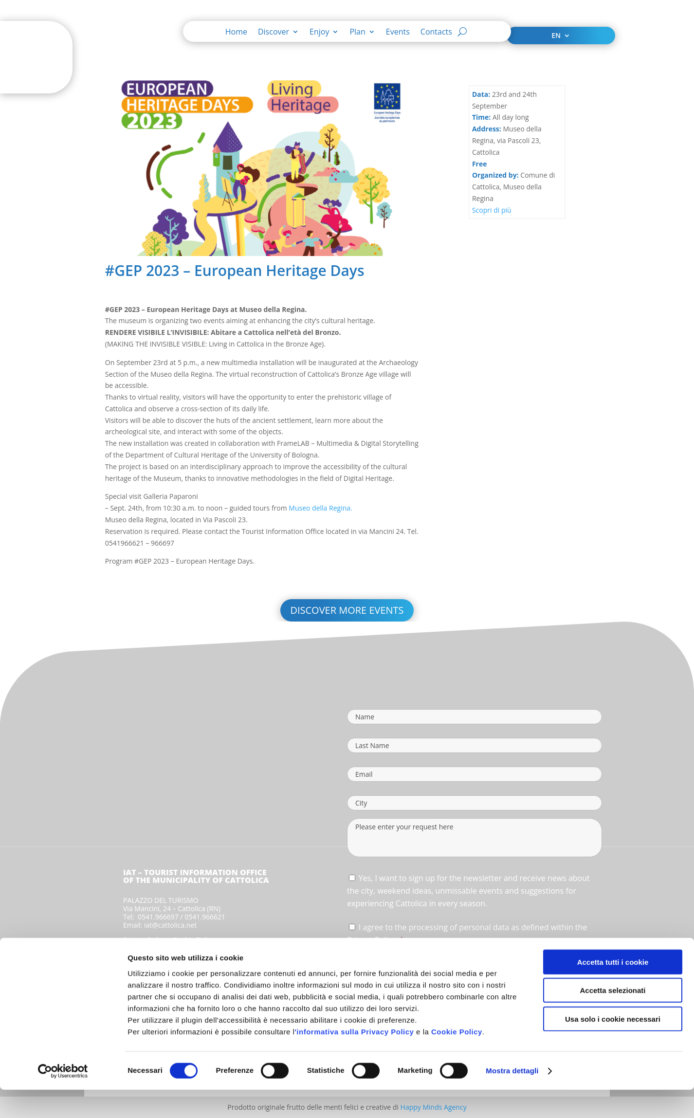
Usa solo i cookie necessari (612, 1047)
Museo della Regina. (320, 508)
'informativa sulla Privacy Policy (354, 1059)
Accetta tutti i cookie (613, 990)
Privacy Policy (144, 939)
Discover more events (346, 610)
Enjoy (319, 32)
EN (556, 36)
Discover (273, 32)
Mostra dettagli (512, 1099)
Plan (357, 32)
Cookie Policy (456, 1059)
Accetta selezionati (612, 1018)
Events (398, 32)
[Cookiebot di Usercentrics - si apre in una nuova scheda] (63, 1099)
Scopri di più (491, 210)
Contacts (436, 32)
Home (236, 32)
